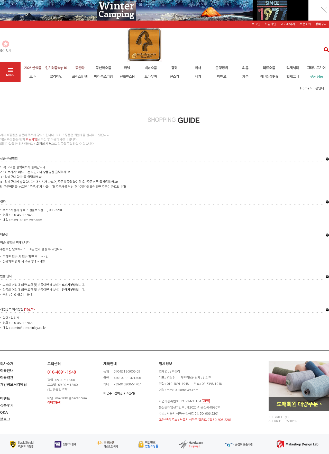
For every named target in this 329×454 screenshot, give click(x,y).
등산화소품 (103, 67)
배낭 (127, 67)
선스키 (174, 76)
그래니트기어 (316, 67)
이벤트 (5, 398)
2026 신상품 (32, 67)
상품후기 (6, 405)
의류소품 (269, 67)
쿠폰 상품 (316, 76)
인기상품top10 (56, 67)
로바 (32, 76)
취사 (198, 67)
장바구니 (321, 24)
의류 (245, 67)
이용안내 (6, 370)
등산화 (79, 67)
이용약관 (6, 377)
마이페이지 (288, 24)
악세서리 (292, 67)
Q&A (4, 412)
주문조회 (305, 24)
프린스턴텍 (79, 76)
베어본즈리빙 (103, 76)
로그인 (256, 24)
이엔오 (221, 76)
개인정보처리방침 (13, 384)
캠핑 (174, 67)
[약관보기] (31, 309)
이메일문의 (54, 402)
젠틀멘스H (127, 76)
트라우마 (150, 76)
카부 (245, 76)
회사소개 (6, 363)
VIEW (206, 401)
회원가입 (270, 24)
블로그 (5, 419)
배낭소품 (150, 67)
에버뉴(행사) (269, 76)
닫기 (324, 10)
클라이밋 (56, 76)
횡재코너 (292, 76)
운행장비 (221, 67)
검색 (325, 49)
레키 (198, 76)
